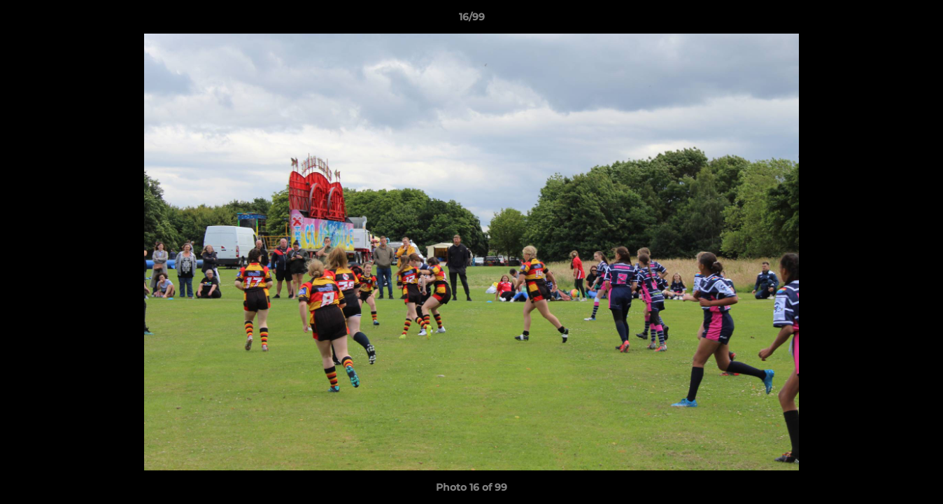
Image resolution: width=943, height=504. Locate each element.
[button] (917, 20)
